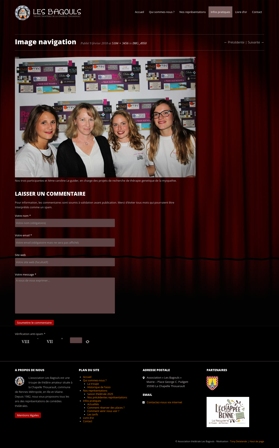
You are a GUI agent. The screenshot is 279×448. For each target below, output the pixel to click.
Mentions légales (28, 415)
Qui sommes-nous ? (161, 12)
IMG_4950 (139, 43)
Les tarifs (92, 414)
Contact (257, 12)
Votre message (25, 274)
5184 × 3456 (120, 43)
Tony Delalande (238, 441)
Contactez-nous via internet (164, 402)
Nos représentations (192, 12)
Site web (20, 255)
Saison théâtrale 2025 (100, 394)
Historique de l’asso (99, 387)
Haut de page (256, 441)
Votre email (23, 235)
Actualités (93, 404)
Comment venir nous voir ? (103, 411)
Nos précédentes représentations (107, 397)
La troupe (93, 384)
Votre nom (23, 216)
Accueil (139, 12)
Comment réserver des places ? (106, 407)
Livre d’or (241, 12)
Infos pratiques (220, 12)
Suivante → (256, 42)
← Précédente (234, 42)
